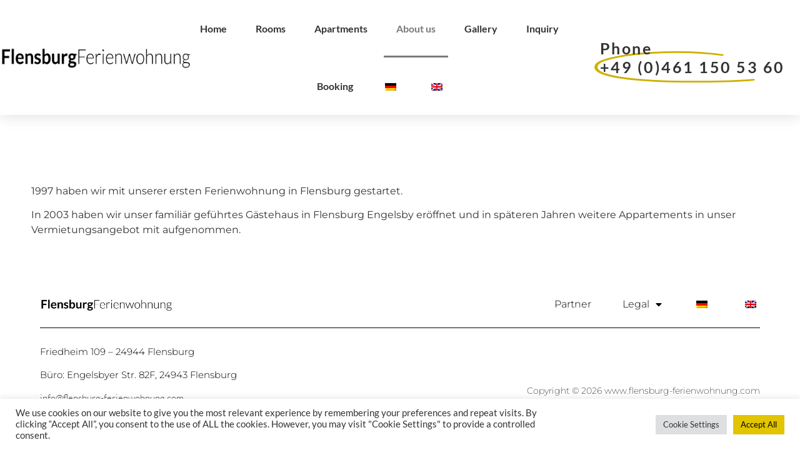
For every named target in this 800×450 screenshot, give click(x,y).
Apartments (341, 28)
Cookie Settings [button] (691, 424)
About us (416, 28)
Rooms (271, 28)
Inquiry (542, 28)
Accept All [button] (759, 424)
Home (213, 28)
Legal (642, 304)
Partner (572, 304)
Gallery (481, 28)
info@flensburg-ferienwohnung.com (112, 398)
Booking (335, 86)
